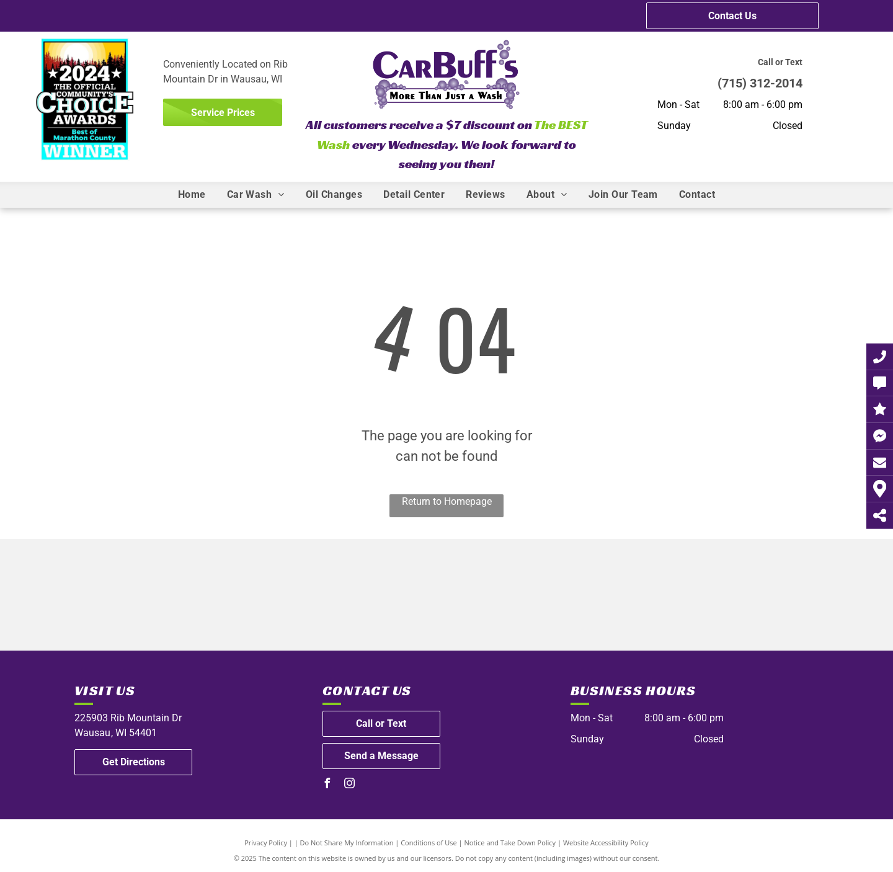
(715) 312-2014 (760, 83)
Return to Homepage (447, 501)
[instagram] (350, 784)
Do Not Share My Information (347, 842)
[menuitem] (191, 195)
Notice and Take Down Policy (510, 842)
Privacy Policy (265, 842)
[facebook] (327, 784)
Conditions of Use (429, 842)
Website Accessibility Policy (606, 842)
